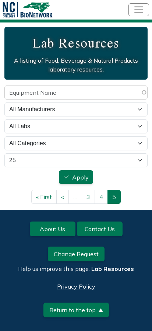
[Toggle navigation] (138, 9)
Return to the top (76, 310)
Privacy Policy (76, 286)
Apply (80, 177)
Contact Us (100, 229)
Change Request (76, 254)
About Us (52, 229)
